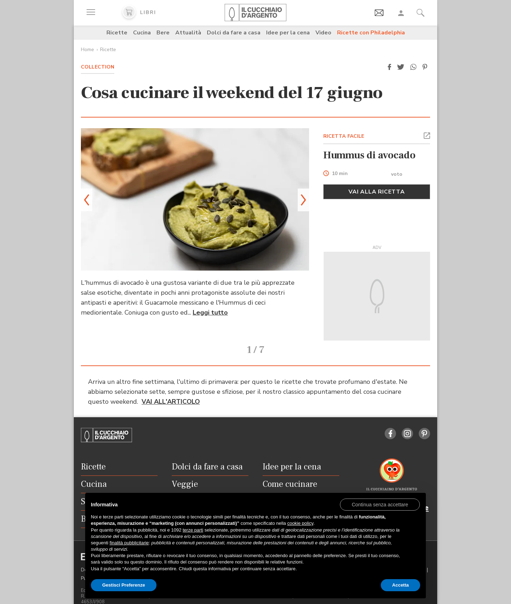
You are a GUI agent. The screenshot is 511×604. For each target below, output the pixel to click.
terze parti (193, 530)
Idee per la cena (288, 33)
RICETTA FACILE (343, 136)
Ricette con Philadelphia (371, 33)
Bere (163, 33)
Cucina (142, 33)
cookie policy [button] (300, 523)
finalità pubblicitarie (129, 542)
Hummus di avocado (369, 155)
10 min (340, 174)
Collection (97, 67)
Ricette (116, 33)
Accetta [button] (400, 585)
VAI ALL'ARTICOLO (171, 392)
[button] (389, 67)
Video (323, 33)
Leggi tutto (210, 312)
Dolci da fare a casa (233, 33)
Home (87, 49)
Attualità (188, 33)
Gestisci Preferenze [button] (123, 585)
